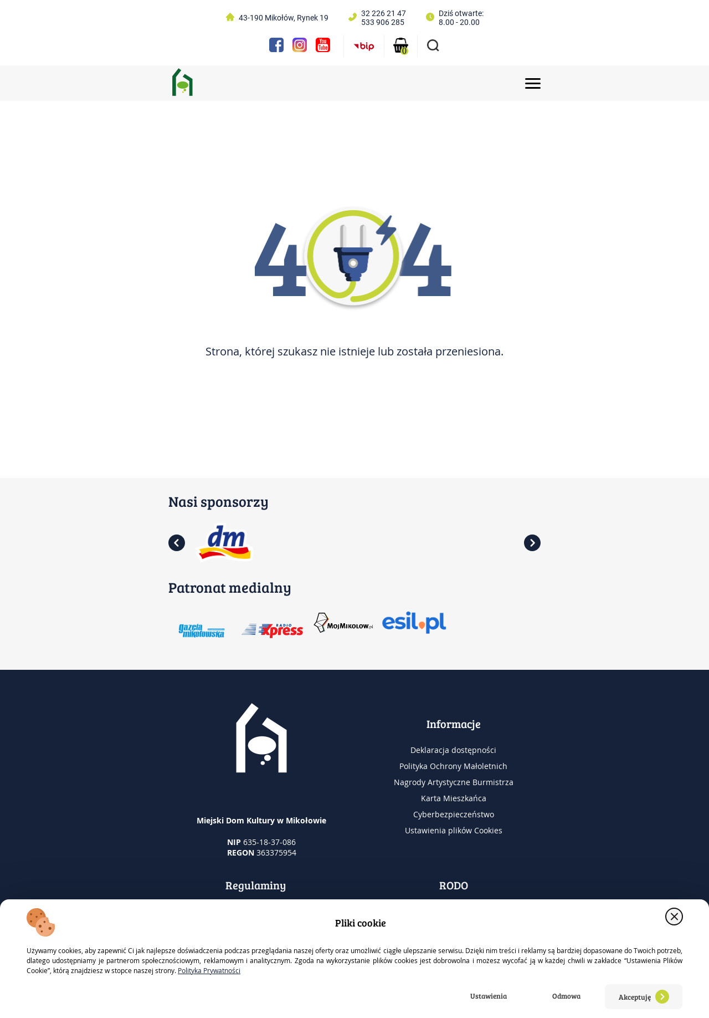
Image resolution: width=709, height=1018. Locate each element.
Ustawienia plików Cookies (453, 830)
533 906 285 (382, 22)
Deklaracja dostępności (453, 750)
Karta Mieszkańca (453, 798)
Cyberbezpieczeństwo (453, 814)
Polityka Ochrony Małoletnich (453, 766)
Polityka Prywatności (209, 970)
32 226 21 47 (383, 13)
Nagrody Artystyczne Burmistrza (453, 782)
